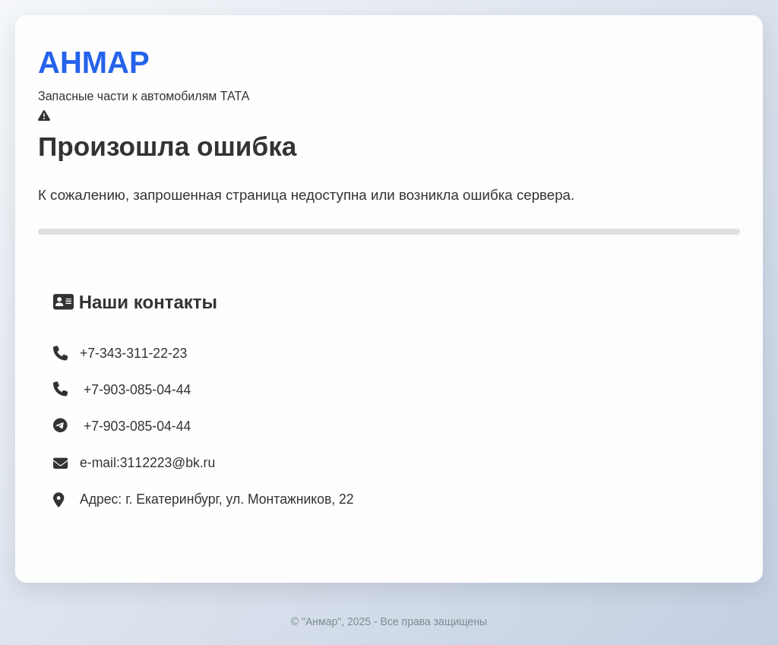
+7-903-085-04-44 (122, 389)
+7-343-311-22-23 (133, 353)
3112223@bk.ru (167, 462)
